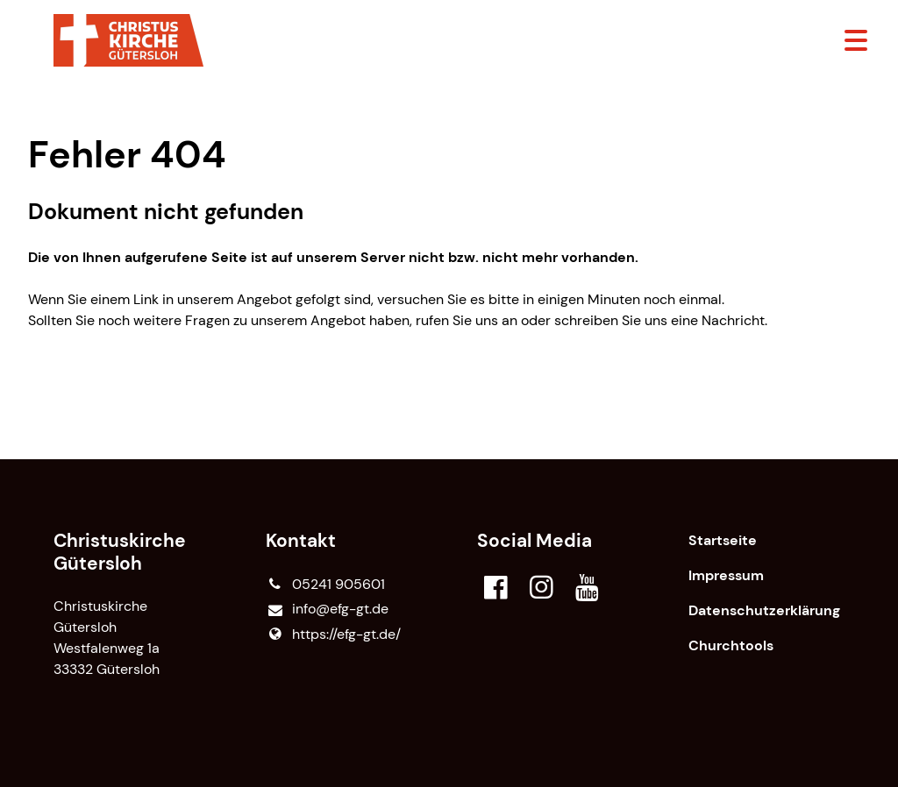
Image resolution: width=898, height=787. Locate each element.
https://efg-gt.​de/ (333, 634)
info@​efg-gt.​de (327, 609)
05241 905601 (325, 584)
